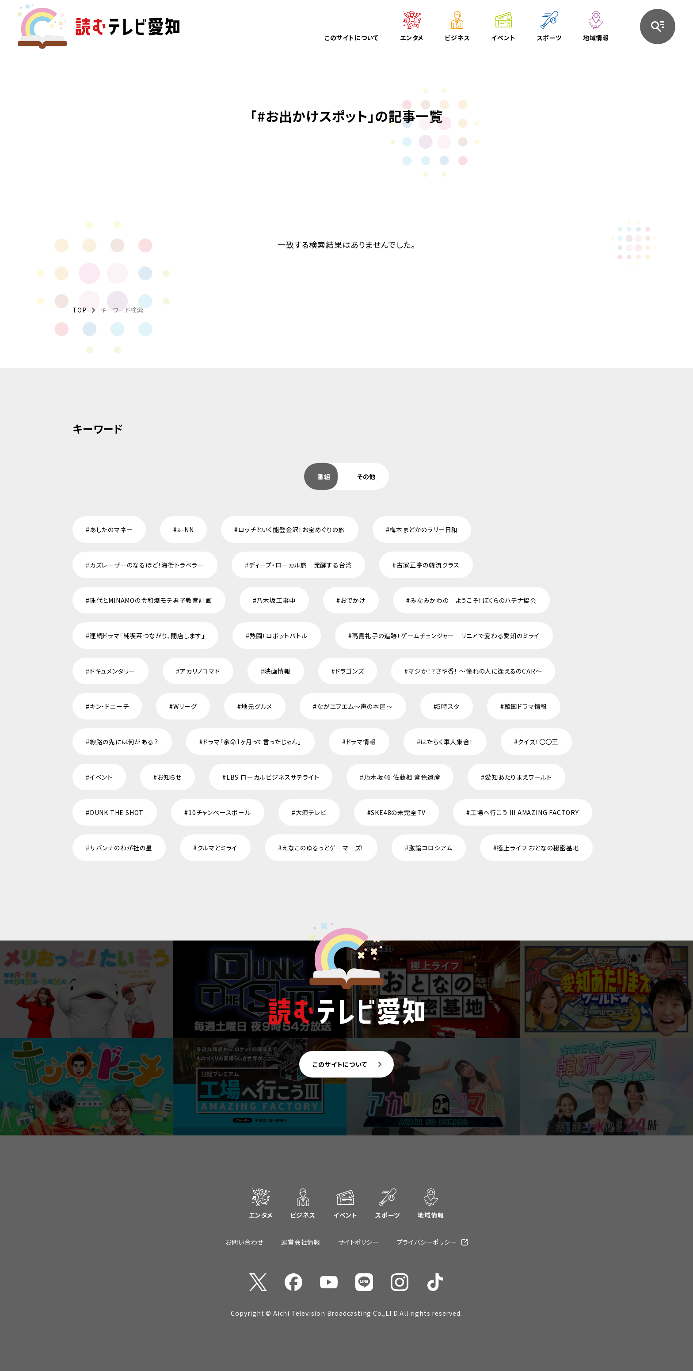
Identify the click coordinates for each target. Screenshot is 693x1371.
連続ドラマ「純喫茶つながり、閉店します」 (147, 635)
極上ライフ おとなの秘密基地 (538, 847)
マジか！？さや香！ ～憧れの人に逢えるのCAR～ (475, 670)
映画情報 (277, 670)
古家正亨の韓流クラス (428, 564)
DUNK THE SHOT (117, 812)
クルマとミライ (217, 847)
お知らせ (169, 777)
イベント (101, 777)
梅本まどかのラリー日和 (423, 529)
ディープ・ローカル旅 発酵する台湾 (300, 564)
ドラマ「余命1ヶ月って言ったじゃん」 (252, 741)
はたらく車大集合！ (446, 741)
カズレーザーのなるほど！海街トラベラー (147, 564)
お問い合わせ (244, 1242)
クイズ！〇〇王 (538, 741)
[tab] (324, 476)
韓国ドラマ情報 (526, 706)
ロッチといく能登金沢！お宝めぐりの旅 (291, 529)
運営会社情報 (300, 1242)
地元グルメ (256, 706)
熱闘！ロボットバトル (279, 635)
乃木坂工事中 (276, 600)
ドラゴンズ (349, 670)
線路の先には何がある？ (124, 741)
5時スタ (448, 706)
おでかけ (353, 600)
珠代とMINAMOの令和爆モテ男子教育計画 (151, 600)
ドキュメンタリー (112, 670)
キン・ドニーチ (109, 706)
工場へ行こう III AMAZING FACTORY (524, 812)
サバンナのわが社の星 (121, 847)
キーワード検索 (122, 309)
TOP (79, 309)
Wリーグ (185, 706)
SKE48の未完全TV (398, 812)
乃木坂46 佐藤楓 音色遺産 (402, 777)
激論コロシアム (431, 847)
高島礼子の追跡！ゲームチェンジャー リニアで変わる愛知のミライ (446, 635)
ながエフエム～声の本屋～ (355, 706)
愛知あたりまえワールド (518, 777)
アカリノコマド (200, 670)
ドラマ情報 (361, 741)
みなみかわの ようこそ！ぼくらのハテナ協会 (473, 600)
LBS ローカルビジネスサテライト (273, 777)
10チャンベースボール (219, 812)
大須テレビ (311, 812)
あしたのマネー (111, 529)
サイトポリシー (358, 1242)
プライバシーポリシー (427, 1242)
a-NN (185, 529)
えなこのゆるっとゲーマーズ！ (323, 847)
